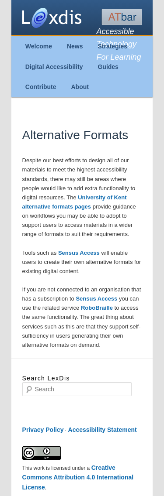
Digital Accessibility (54, 66)
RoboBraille (98, 307)
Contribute (40, 86)
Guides (108, 66)
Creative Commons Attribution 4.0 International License (78, 477)
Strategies (112, 46)
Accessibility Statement (102, 429)
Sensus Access (79, 253)
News (75, 46)
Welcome (38, 46)
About (79, 86)
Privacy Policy (43, 429)
